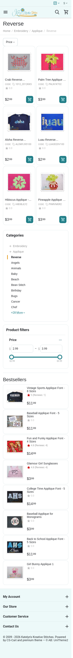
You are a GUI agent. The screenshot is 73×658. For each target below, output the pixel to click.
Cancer (15, 301)
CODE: (8, 84)
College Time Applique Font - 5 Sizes (46, 490)
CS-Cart (12, 640)
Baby (14, 273)
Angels (15, 262)
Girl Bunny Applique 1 (40, 564)
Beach (15, 279)
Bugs (14, 296)
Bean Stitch (18, 285)
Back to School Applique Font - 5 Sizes (46, 540)
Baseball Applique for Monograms (40, 515)
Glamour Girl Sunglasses (42, 463)
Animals (16, 268)
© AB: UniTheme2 (57, 640)
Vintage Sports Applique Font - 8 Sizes (46, 389)
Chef (14, 307)
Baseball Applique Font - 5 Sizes (43, 415)
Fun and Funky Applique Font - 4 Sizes (46, 440)
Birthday (16, 290)
